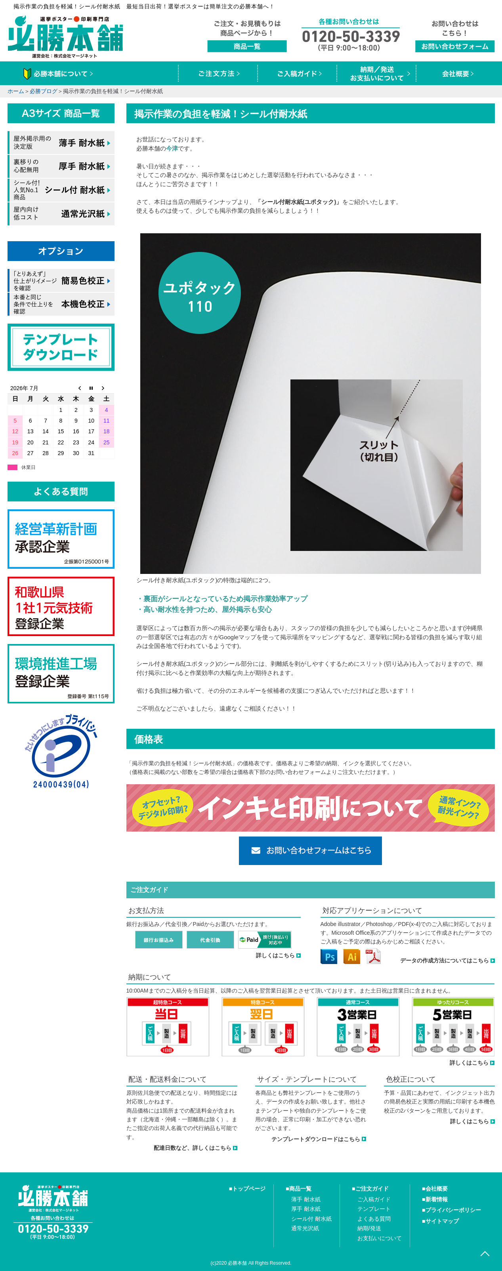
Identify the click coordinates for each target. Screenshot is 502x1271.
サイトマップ (442, 1221)
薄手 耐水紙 (306, 1199)
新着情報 (437, 1199)
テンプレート (374, 1209)
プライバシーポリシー (453, 1210)
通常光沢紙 (305, 1228)
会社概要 (437, 1188)
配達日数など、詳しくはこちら (192, 1148)
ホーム (16, 91)
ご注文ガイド (372, 1188)
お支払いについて (379, 1238)
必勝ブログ (43, 91)
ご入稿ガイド (374, 1199)
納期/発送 (369, 1228)
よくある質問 (374, 1219)
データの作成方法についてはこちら (444, 960)
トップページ (248, 1188)
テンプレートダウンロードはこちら (315, 1139)
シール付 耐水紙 (311, 1219)
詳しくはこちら (275, 955)
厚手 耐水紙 (306, 1209)
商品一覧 (300, 1188)
